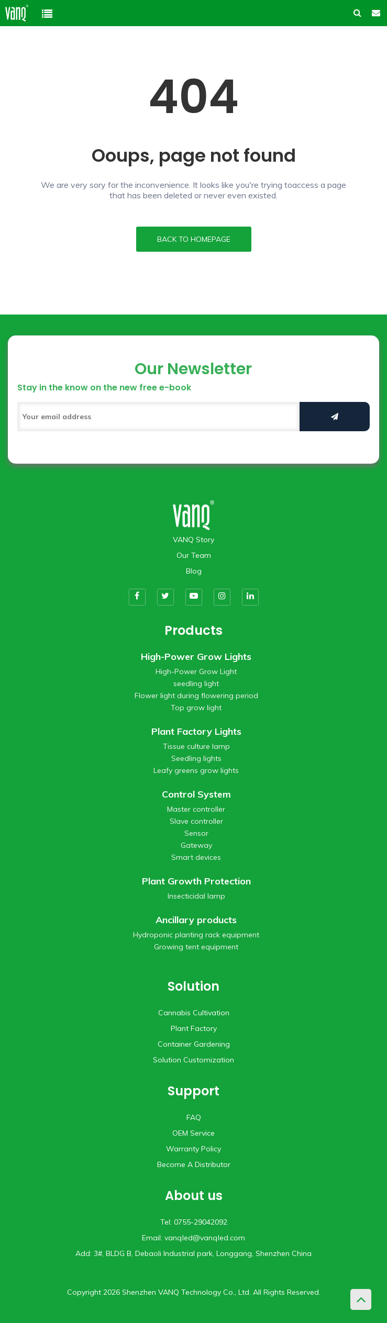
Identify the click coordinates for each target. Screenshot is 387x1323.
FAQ (193, 1117)
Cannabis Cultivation (193, 1012)
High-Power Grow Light (196, 671)
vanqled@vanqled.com (204, 1237)
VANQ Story (193, 539)
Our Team (193, 555)
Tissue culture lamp (196, 746)
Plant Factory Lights (196, 731)
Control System (196, 794)
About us (194, 1195)
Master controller (196, 809)
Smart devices (196, 857)
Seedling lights (196, 758)
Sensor (196, 833)
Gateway (196, 845)
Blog (194, 571)
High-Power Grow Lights (196, 657)
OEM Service (193, 1133)
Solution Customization (193, 1059)
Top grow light (196, 707)
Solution (193, 986)
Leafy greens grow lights (196, 770)
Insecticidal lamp (196, 896)
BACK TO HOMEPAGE (193, 239)
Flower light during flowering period (196, 695)
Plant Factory (194, 1028)
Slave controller (196, 821)
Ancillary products (196, 920)
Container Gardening (194, 1044)
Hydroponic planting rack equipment (196, 934)
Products (193, 630)
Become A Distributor (193, 1164)
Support (193, 1091)
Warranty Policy (193, 1148)
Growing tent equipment (196, 946)
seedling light (196, 683)
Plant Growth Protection (196, 881)
